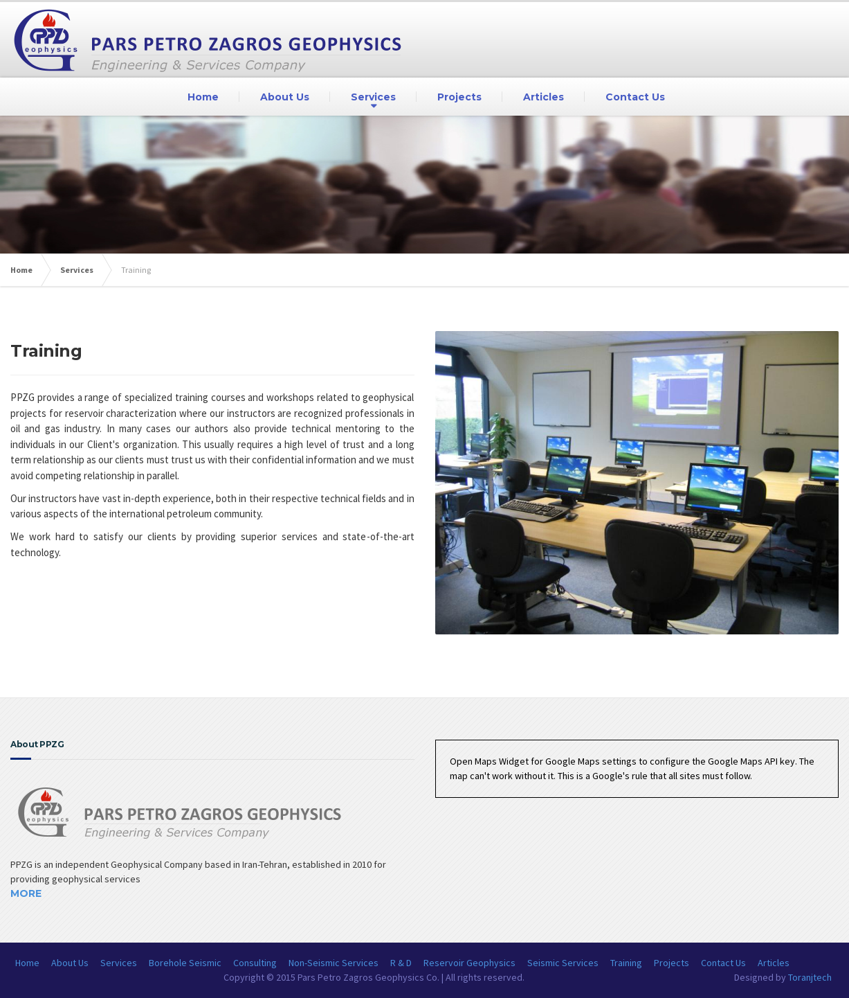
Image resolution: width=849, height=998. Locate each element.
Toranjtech (810, 977)
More (26, 893)
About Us (284, 97)
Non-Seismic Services (333, 962)
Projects (459, 97)
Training (626, 962)
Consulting (255, 962)
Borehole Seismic (185, 962)
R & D (401, 962)
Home (203, 97)
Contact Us (635, 97)
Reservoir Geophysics (469, 962)
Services (373, 97)
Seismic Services (563, 962)
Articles (543, 97)
